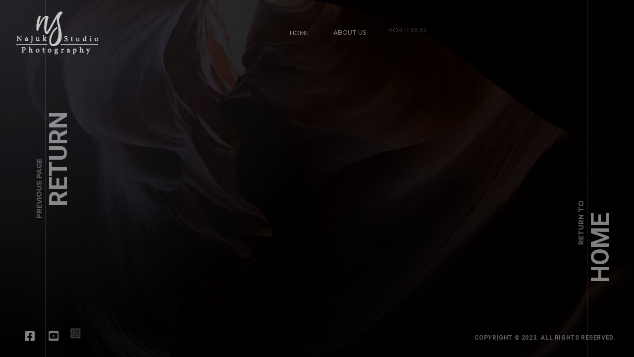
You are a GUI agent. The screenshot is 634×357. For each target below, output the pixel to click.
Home (295, 28)
